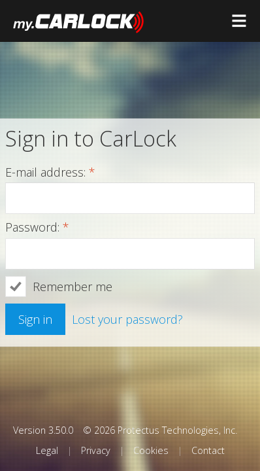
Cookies (151, 450)
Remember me (72, 286)
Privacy (95, 450)
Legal (47, 450)
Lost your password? (127, 319)
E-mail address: (50, 173)
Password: (37, 227)
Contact (208, 450)
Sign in (35, 319)
